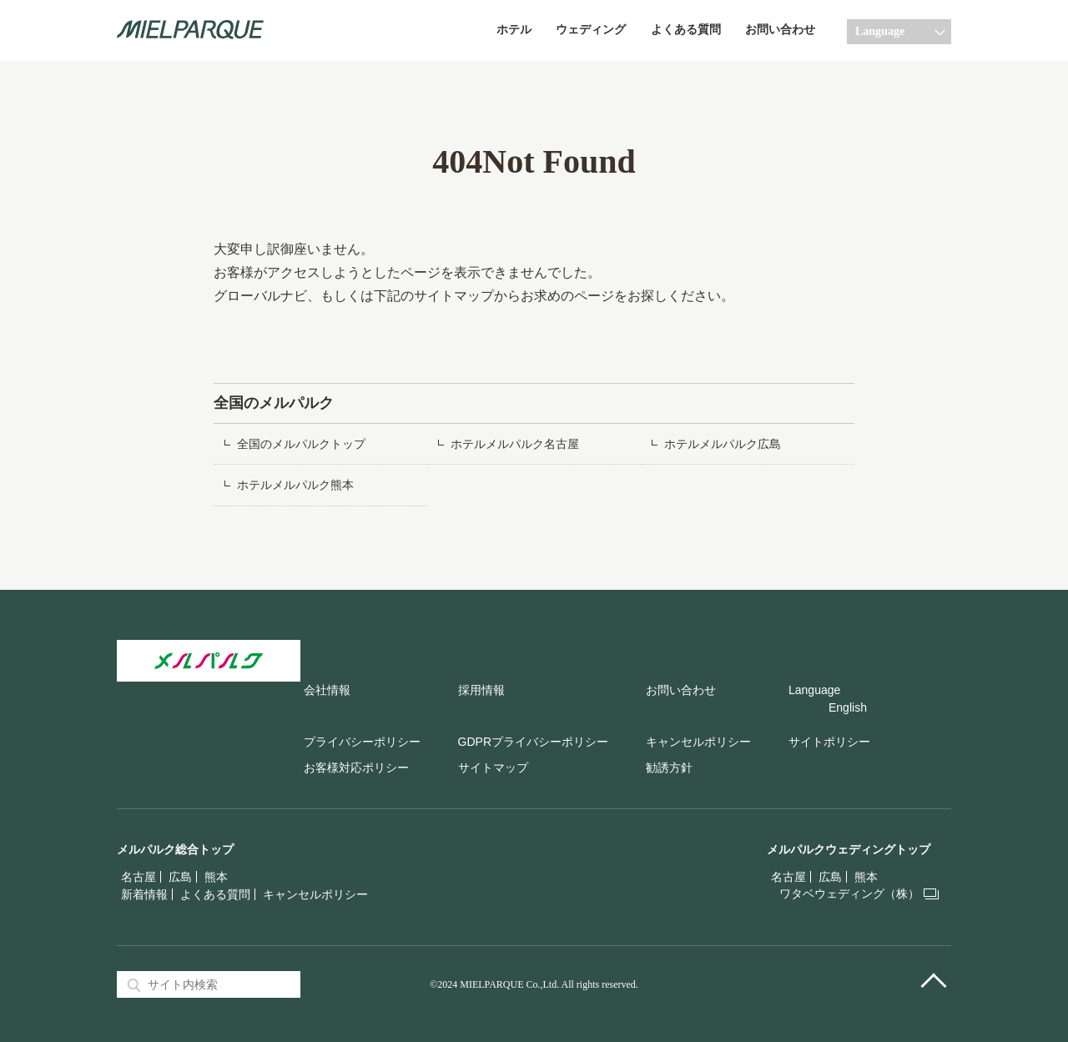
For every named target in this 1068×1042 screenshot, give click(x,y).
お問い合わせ (780, 29)
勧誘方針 (669, 767)
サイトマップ (493, 767)
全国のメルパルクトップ (301, 444)
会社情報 (327, 690)
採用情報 (481, 690)
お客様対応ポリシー (356, 767)
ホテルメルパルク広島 (722, 444)
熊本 (216, 877)
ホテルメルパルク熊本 (295, 485)
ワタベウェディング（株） (849, 893)
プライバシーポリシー (362, 741)
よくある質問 (686, 29)
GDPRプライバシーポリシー (533, 741)
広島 (180, 877)
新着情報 (144, 894)
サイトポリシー (829, 741)
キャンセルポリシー (698, 741)
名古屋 (138, 877)
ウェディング (591, 29)
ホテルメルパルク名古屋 (515, 444)
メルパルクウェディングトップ (848, 849)
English (848, 707)
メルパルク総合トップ (175, 849)
